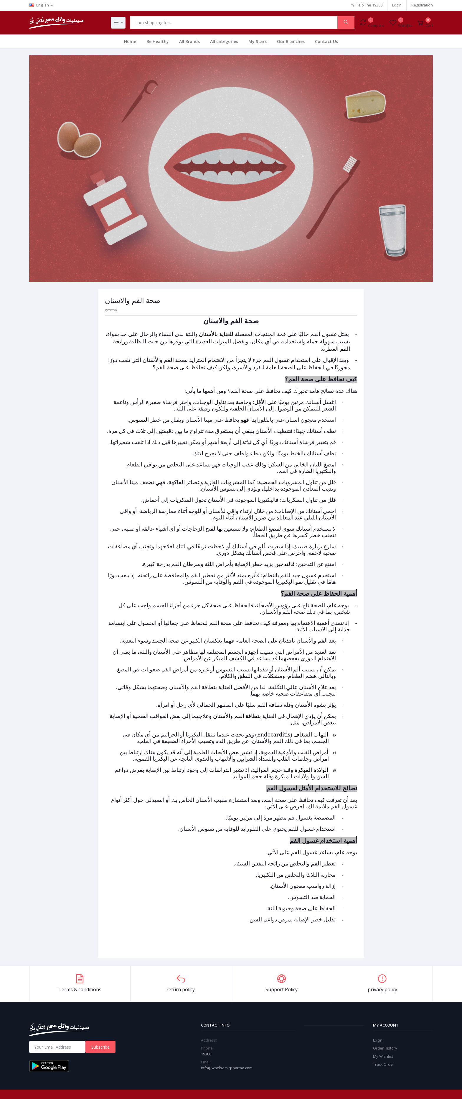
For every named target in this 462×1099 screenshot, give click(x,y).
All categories (224, 41)
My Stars (257, 41)
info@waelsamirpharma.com (227, 1067)
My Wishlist (383, 1056)
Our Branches (291, 41)
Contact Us (326, 41)
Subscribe (100, 1047)
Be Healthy (157, 41)
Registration (422, 5)
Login (397, 5)
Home (130, 41)
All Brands (189, 41)
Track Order (383, 1064)
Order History (385, 1048)
